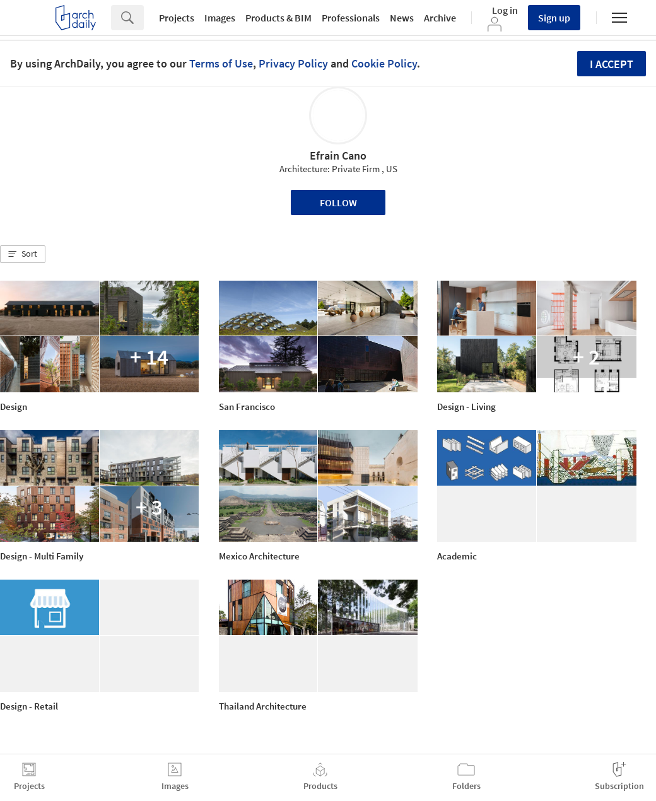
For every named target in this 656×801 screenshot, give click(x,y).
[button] (22, 254)
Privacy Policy (293, 63)
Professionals (351, 18)
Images (219, 18)
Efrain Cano (338, 155)
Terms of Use (221, 63)
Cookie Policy (384, 63)
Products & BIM (278, 18)
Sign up (554, 17)
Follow (338, 202)
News (402, 18)
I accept (611, 64)
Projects (176, 18)
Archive (440, 18)
